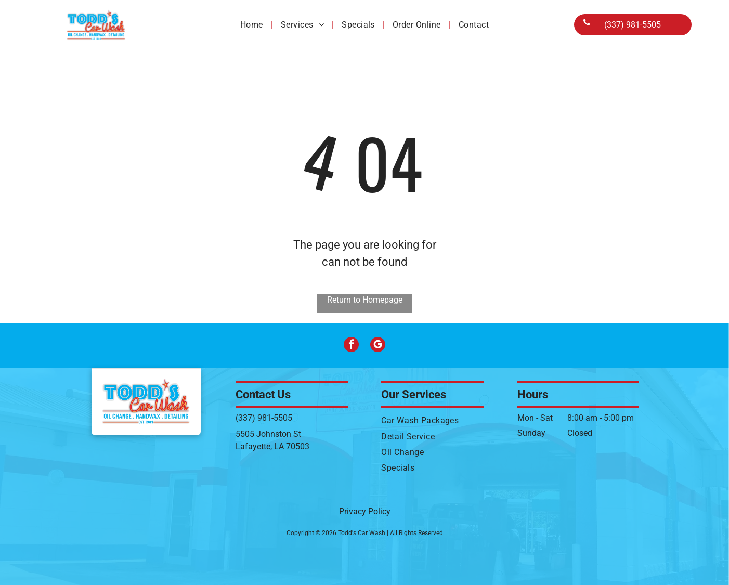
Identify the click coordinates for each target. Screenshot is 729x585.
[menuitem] (252, 24)
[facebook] (351, 346)
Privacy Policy (364, 511)
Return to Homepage (364, 300)
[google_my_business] (377, 346)
